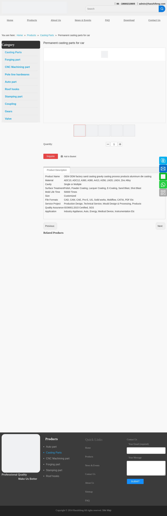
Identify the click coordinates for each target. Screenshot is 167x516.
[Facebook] (4, 159)
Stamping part (54, 470)
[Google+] (4, 176)
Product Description (57, 170)
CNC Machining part (57, 458)
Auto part (51, 446)
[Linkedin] (4, 168)
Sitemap (89, 492)
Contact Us (90, 474)
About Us (56, 20)
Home (10, 20)
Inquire (51, 156)
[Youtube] (4, 185)
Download (129, 20)
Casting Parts (54, 452)
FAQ (107, 20)
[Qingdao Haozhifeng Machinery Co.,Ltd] (34, 8)
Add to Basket (70, 156)
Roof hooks (52, 476)
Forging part (53, 464)
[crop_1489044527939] (21, 453)
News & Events (83, 20)
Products (32, 20)
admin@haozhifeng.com (152, 3)
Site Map (106, 510)
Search (162, 9)
